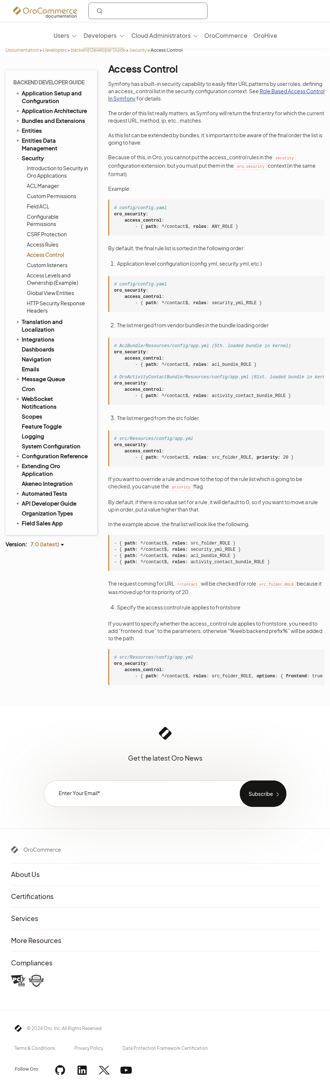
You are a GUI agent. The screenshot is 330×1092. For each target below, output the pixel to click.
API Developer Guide (45, 503)
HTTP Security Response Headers (56, 307)
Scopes (32, 416)
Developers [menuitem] (100, 35)
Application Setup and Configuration (48, 96)
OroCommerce (42, 849)
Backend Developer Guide (98, 50)
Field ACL (38, 206)
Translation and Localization (38, 325)
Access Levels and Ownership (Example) (52, 279)
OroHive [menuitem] (265, 35)
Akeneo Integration (47, 483)
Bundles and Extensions (50, 120)
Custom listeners (47, 265)
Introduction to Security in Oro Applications (57, 172)
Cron (28, 388)
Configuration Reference (51, 455)
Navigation (36, 359)
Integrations (34, 339)
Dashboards (38, 349)
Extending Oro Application (37, 469)
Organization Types (47, 513)
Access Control (45, 254)
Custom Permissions (51, 196)
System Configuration (51, 446)
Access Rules (42, 244)
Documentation (22, 50)
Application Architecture (51, 110)
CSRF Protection (47, 234)
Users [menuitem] (61, 35)
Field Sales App (39, 523)
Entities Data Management (36, 144)
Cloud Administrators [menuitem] (161, 35)
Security (138, 50)
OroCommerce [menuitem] (225, 35)
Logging (33, 436)
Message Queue (40, 378)
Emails (30, 368)
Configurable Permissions (43, 220)
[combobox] (148, 11)
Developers (55, 50)
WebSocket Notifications (35, 402)
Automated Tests (41, 493)
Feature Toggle (42, 426)
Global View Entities (50, 293)
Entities (28, 130)
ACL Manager (43, 185)
